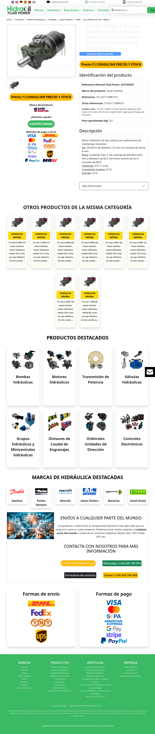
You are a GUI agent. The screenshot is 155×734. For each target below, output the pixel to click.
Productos (19, 19)
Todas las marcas (24, 687)
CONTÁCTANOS (41, 124)
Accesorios (60, 682)
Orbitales (52, 19)
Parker (24, 673)
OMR (78, 19)
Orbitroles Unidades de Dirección (96, 444)
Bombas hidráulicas (60, 667)
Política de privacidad (74, 725)
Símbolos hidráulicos (95, 670)
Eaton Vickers (89, 501)
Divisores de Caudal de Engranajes (59, 444)
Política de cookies (89, 725)
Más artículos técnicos (95, 696)
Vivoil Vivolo (138, 501)
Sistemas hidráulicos (60, 673)
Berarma (114, 501)
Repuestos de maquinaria (59, 690)
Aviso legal (62, 725)
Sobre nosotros (130, 667)
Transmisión (59, 684)
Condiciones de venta (49, 725)
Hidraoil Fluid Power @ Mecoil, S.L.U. (86, 705)
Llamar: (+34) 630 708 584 (120, 575)
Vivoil (24, 679)
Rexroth (65, 501)
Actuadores (60, 679)
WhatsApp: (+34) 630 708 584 (122, 563)
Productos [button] (53, 10)
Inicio (9, 19)
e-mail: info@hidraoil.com (78, 563)
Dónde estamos (131, 673)
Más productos (60, 687)
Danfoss (17, 501)
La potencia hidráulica (95, 667)
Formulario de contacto (80, 575)
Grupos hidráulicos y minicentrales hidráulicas (95, 692)
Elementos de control (59, 676)
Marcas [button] (39, 10)
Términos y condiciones (105, 725)
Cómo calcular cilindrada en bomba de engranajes (95, 686)
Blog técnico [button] (71, 10)
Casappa (24, 684)
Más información (92, 186)
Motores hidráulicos (36, 19)
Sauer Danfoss (66, 19)
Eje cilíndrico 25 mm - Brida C (97, 19)
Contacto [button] (103, 10)
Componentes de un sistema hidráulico (95, 680)
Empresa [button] (88, 10)
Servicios (130, 670)
